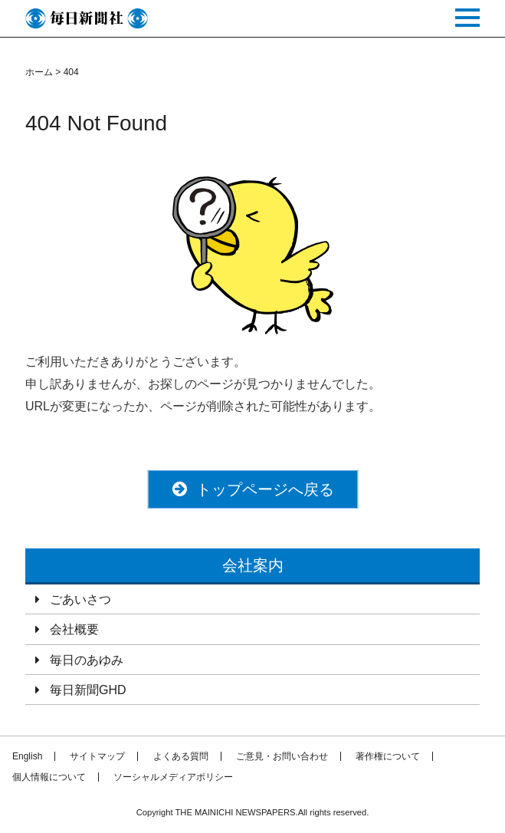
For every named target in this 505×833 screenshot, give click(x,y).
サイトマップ (97, 756)
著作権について (388, 756)
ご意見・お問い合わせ (282, 756)
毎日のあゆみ (86, 660)
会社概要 (74, 629)
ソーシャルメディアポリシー (173, 777)
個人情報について (49, 777)
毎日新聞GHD (88, 689)
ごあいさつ (80, 599)
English (27, 756)
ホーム (39, 72)
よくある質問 (180, 756)
